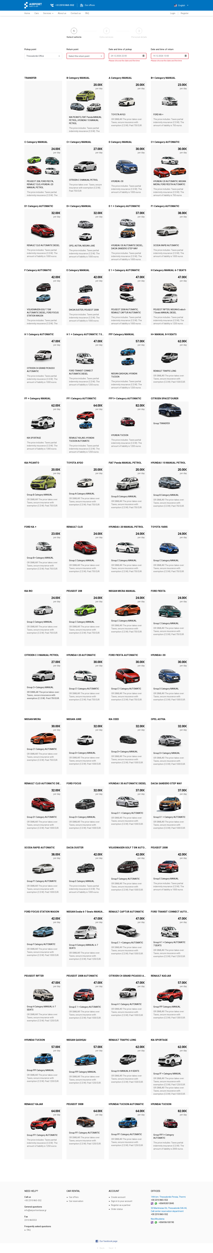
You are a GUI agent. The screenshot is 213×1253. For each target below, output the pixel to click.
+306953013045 (166, 1203)
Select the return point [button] (78, 56)
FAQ (87, 13)
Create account (118, 1197)
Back (100, 1248)
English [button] (179, 5)
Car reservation (76, 1201)
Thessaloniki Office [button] (35, 56)
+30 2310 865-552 (32, 1200)
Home (27, 13)
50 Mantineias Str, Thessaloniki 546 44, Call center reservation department (169, 1209)
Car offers (74, 1197)
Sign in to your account (121, 1201)
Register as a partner (121, 1205)
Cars (36, 13)
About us (62, 13)
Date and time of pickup (120, 49)
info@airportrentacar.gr (35, 1210)
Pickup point (30, 49)
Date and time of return (162, 49)
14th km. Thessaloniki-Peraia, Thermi (168, 1197)
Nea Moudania (157, 1219)
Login (172, 13)
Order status (117, 1209)
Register (185, 13)
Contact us (76, 13)
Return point (72, 49)
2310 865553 (30, 1220)
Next (112, 1248)
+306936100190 (166, 1222)
